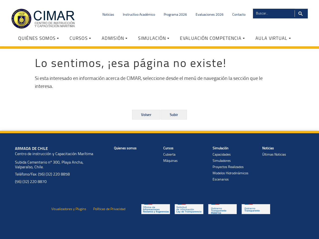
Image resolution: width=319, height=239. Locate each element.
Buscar (301, 13)
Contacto (238, 14)
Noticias (108, 14)
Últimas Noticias (274, 154)
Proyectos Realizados (228, 166)
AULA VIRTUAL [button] (273, 38)
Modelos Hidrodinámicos (230, 173)
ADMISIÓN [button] (114, 38)
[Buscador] (273, 13)
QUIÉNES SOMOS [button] (38, 38)
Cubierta (169, 154)
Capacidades (222, 154)
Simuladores (222, 160)
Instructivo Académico (139, 14)
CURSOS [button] (80, 38)
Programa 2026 (175, 14)
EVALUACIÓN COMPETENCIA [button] (212, 38)
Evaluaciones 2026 (210, 14)
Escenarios (221, 179)
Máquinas (170, 160)
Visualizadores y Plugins (68, 208)
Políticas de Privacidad (109, 208)
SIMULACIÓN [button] (153, 38)
